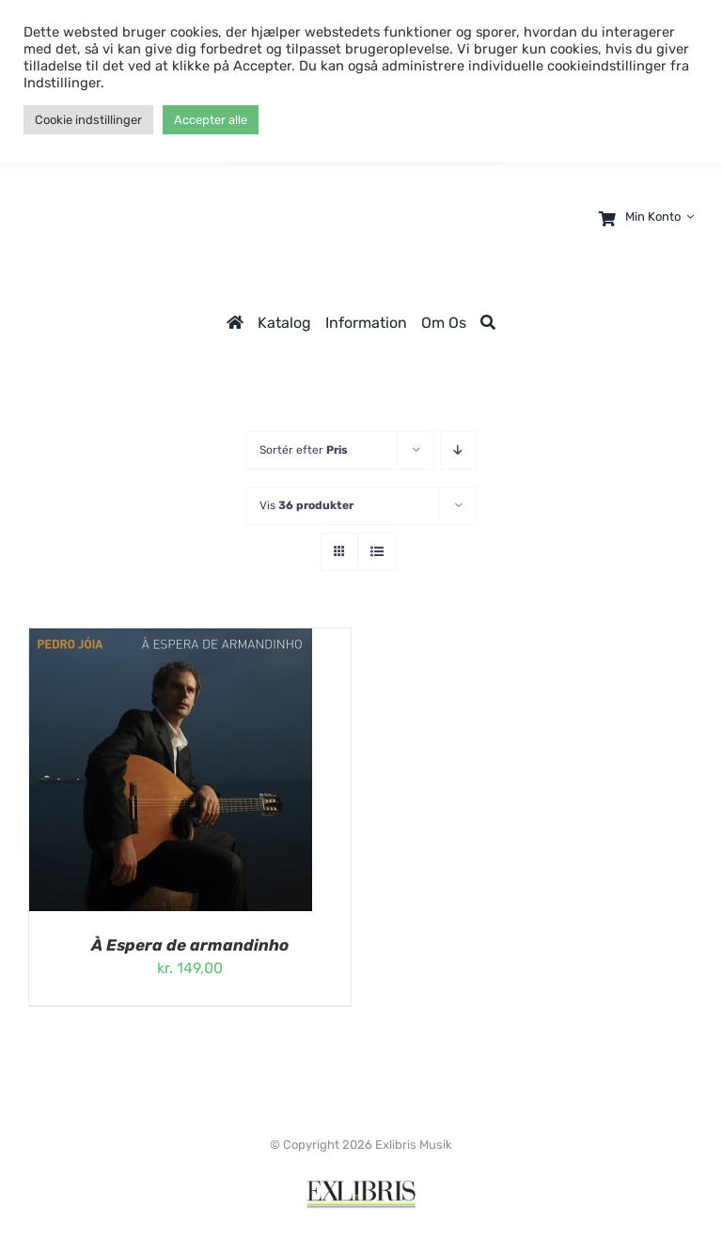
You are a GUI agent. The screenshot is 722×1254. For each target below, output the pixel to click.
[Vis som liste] (376, 552)
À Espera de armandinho (190, 945)
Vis (306, 505)
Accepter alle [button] (210, 120)
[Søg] (487, 322)
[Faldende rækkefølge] (458, 450)
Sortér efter (303, 450)
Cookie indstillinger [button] (88, 120)
